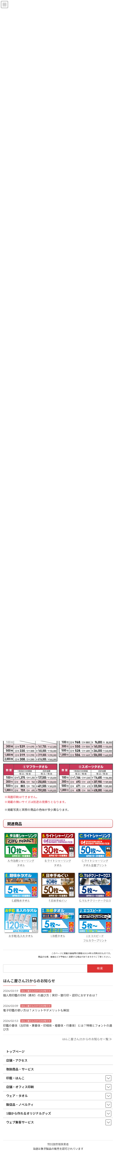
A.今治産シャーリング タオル (21, 861)
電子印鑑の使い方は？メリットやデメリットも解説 (36, 1010)
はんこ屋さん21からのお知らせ (35, 991)
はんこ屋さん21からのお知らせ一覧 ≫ (87, 1039)
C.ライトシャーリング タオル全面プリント (94, 861)
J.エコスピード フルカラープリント (94, 936)
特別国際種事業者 (58, 1144)
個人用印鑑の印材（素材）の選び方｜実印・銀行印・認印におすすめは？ (50, 995)
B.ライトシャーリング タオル (57, 861)
